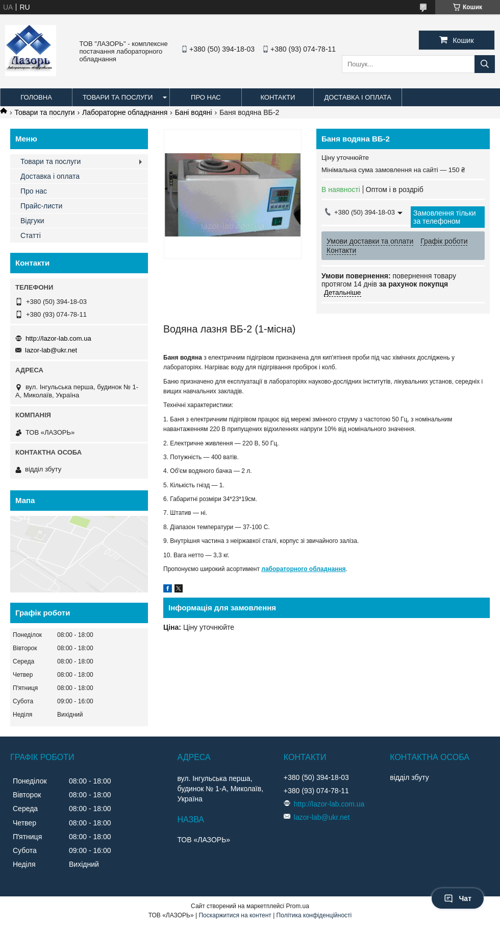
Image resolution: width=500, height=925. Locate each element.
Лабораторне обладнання (124, 112)
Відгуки (32, 221)
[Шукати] (484, 64)
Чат (457, 898)
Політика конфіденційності (314, 915)
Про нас (206, 97)
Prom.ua (297, 906)
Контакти (277, 97)
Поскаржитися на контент (234, 915)
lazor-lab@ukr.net (51, 350)
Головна (36, 97)
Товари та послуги (118, 97)
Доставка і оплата (357, 97)
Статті (30, 235)
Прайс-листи (41, 206)
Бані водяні (193, 112)
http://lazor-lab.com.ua (58, 338)
